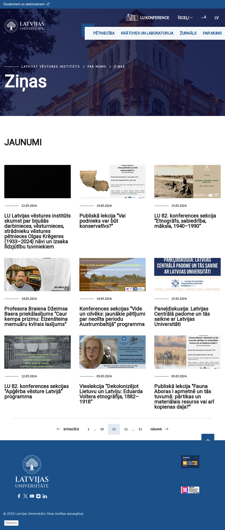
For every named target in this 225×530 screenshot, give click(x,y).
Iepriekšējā (67, 429)
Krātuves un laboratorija (147, 33)
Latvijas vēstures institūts (50, 67)
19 (102, 429)
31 (140, 429)
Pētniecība (104, 33)
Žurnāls (188, 33)
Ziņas (119, 67)
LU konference (147, 17)
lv (217, 17)
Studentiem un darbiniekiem (26, 4)
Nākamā (160, 429)
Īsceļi (185, 17)
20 (114, 429)
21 (126, 429)
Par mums (212, 33)
